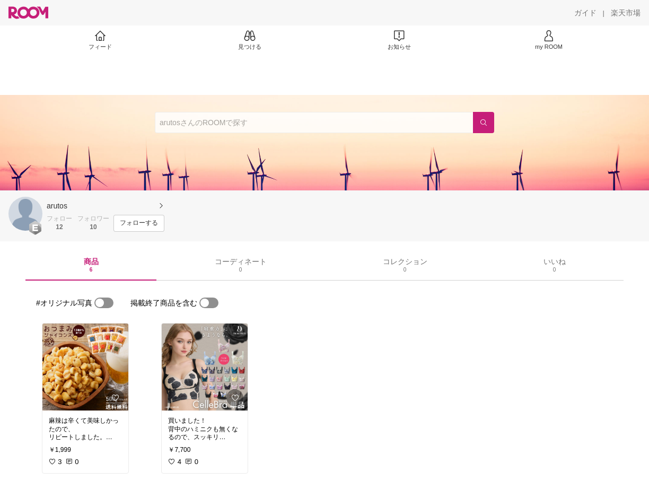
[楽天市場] (626, 13)
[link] (85, 367)
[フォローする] (138, 223)
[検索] (483, 122)
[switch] (103, 303)
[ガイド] (585, 13)
